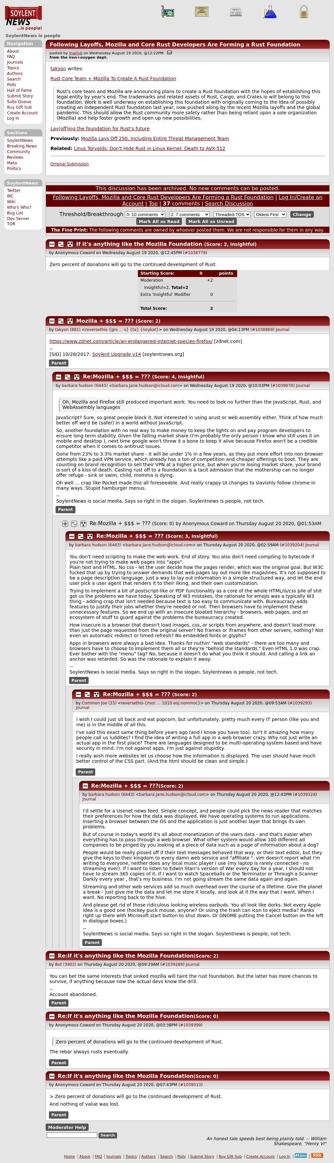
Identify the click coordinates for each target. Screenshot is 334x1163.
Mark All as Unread (211, 221)
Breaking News (22, 146)
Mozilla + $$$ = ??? (105, 321)
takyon (58, 68)
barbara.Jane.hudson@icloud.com (145, 385)
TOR (11, 224)
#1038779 (195, 252)
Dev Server (18, 218)
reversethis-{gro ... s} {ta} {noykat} (122, 329)
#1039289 (172, 964)
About (13, 51)
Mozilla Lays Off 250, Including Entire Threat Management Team (155, 138)
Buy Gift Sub (19, 107)
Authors (14, 73)
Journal (283, 329)
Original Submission (70, 164)
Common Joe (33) (99, 703)
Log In (13, 118)
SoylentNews (23, 18)
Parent (58, 362)
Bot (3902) (65, 964)
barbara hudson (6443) (85, 385)
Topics (13, 68)
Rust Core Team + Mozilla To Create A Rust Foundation (113, 78)
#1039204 (292, 545)
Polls (11, 85)
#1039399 (190, 1025)
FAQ (11, 56)
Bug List (15, 213)
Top (153, 203)
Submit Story (20, 96)
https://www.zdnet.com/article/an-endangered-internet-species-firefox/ (131, 341)
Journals (15, 62)
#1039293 (300, 703)
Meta (12, 163)
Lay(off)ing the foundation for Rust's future (100, 128)
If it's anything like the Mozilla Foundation (139, 244)
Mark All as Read (159, 221)
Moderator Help (67, 1127)
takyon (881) (68, 329)
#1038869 (262, 329)
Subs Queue (19, 101)
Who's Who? (19, 207)
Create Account (22, 113)
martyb (75, 53)
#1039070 (282, 385)
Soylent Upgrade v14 (116, 354)
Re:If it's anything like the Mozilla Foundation (126, 956)
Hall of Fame (19, 90)
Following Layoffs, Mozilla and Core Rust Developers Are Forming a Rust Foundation (175, 44)
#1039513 (190, 1084)
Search (14, 79)
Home (69, 1156)
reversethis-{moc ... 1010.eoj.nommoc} (160, 703)
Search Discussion (229, 203)
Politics (14, 168)
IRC (10, 196)
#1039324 (304, 794)
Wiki (11, 201)
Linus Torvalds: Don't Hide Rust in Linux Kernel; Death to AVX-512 (149, 148)
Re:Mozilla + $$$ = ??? (116, 376)
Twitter (13, 190)
